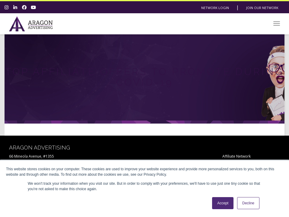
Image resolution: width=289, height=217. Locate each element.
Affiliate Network (236, 156)
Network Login (215, 7)
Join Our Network (262, 7)
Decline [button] (248, 203)
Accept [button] (222, 203)
